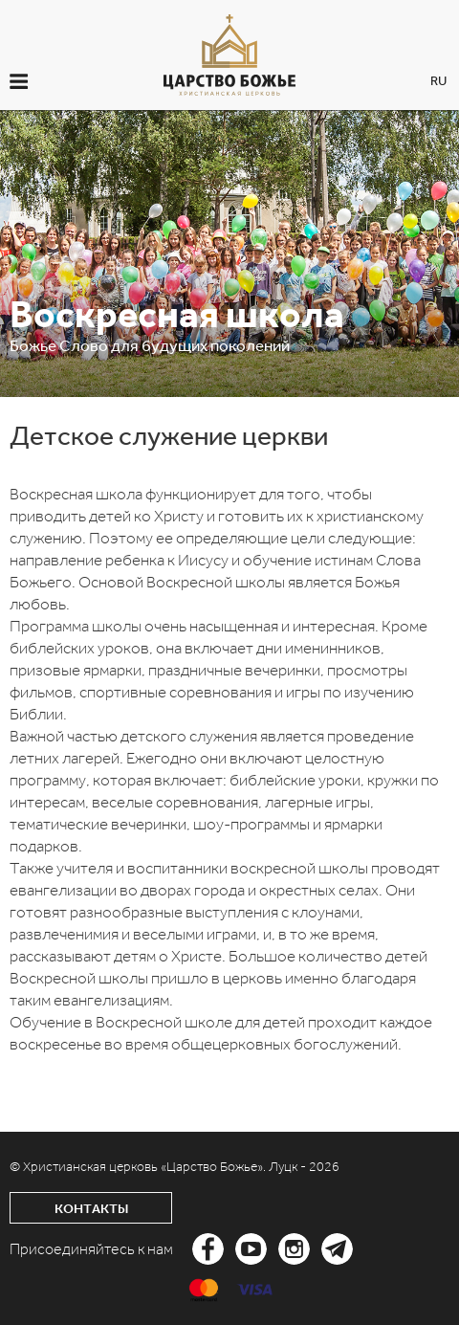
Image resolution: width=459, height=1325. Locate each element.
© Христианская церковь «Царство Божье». (139, 1167)
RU (438, 81)
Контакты (91, 1209)
